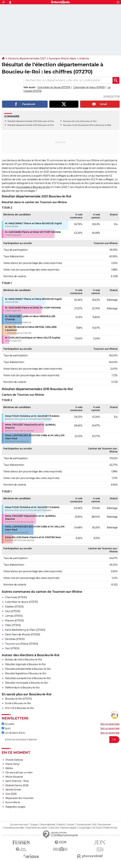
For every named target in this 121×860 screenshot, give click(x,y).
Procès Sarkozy (14, 759)
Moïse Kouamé (14, 776)
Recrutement (104, 824)
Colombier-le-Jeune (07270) (54, 87)
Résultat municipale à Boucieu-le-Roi (26, 682)
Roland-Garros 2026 (17, 785)
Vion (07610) (12, 648)
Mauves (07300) (14, 620)
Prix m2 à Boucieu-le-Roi (19, 708)
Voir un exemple (109, 724)
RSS (94, 824)
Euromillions (12, 802)
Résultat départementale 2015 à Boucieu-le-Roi (31, 125)
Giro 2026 (11, 793)
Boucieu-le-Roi (70, 125)
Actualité (8, 724)
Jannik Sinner (13, 789)
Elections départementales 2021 (26, 58)
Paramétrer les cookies (36, 828)
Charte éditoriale (47, 824)
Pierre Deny (12, 764)
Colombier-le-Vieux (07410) (88, 87)
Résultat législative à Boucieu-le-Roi (25, 673)
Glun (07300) (12, 611)
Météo (9, 768)
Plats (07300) (13, 625)
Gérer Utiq (54, 828)
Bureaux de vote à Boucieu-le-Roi (79, 121)
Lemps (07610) (13, 615)
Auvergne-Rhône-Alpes (62, 58)
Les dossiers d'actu (13, 732)
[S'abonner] (60, 739)
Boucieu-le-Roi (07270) (18, 698)
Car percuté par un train (19, 772)
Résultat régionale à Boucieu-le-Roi (25, 664)
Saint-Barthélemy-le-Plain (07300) (25, 629)
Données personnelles (14, 828)
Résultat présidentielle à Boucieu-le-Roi (28, 668)
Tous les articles (83, 824)
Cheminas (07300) (16, 597)
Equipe (34, 824)
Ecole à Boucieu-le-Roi (18, 703)
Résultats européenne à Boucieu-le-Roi (28, 678)
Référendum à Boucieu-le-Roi (22, 687)
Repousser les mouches (19, 798)
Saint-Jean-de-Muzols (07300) (22, 634)
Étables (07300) (14, 606)
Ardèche (84, 58)
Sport (6, 728)
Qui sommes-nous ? (19, 824)
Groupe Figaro (84, 828)
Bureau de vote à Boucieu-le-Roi (23, 659)
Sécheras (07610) (15, 639)
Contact (70, 824)
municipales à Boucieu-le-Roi (33, 187)
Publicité (61, 824)
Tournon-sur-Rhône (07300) (21, 643)
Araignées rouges (15, 806)
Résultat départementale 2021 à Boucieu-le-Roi (31, 121)
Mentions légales (68, 828)
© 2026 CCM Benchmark (105, 828)
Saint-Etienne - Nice (17, 780)
